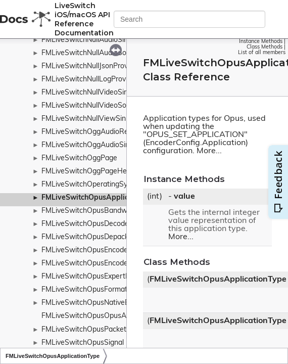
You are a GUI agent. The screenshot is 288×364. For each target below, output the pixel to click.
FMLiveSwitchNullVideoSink (86, 93)
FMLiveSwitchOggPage (79, 158)
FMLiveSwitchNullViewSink (85, 119)
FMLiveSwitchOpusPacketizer (89, 330)
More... (209, 151)
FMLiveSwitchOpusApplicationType (101, 198)
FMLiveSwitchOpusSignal (82, 343)
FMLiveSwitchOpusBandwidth (90, 211)
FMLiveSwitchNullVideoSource (90, 106)
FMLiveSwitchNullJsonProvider (90, 66)
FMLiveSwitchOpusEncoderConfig (96, 263)
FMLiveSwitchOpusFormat (84, 290)
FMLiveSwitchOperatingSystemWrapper (106, 185)
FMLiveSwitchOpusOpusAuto (89, 316)
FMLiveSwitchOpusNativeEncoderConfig (106, 303)
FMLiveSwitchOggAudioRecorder (95, 132)
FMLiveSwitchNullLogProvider (89, 79)
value (184, 197)
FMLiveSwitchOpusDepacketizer (94, 237)
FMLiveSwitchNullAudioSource (90, 53)
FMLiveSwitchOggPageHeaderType (99, 171)
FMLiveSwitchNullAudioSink (86, 40)
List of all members (261, 53)
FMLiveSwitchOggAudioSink (87, 145)
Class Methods (264, 47)
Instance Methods (260, 41)
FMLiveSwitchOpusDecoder (86, 224)
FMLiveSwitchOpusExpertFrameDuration (107, 277)
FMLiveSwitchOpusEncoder (85, 250)
